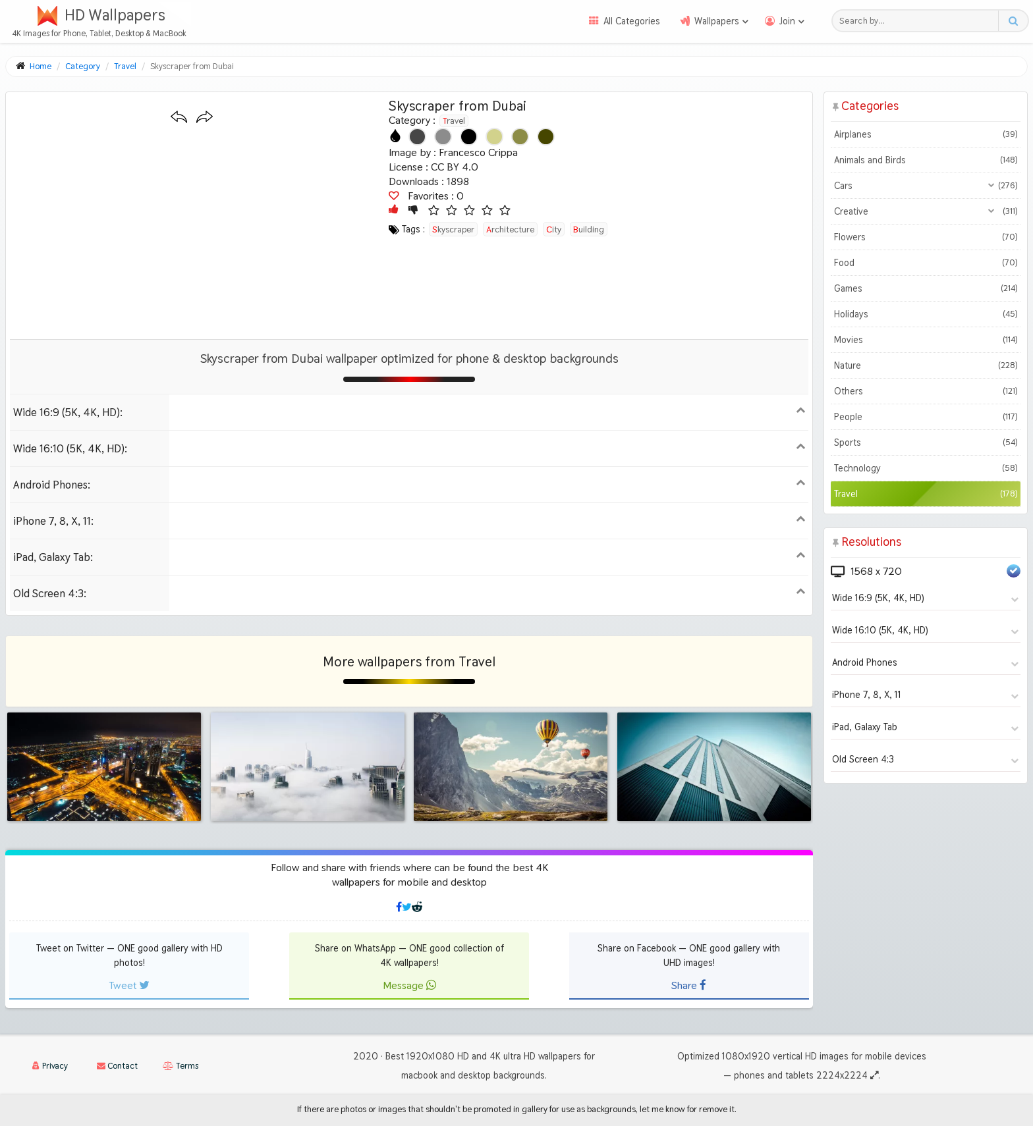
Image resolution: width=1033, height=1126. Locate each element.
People (925, 417)
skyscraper (453, 229)
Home (40, 66)
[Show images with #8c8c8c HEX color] (443, 137)
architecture (510, 229)
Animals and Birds (925, 160)
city (553, 229)
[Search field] (918, 21)
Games (925, 288)
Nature (925, 365)
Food (925, 262)
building (588, 229)
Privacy (50, 1065)
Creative (925, 211)
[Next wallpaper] (204, 117)
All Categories (631, 21)
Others (925, 391)
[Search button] (1013, 21)
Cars (925, 185)
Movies (925, 340)
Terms (180, 1065)
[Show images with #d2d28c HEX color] (494, 137)
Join (787, 21)
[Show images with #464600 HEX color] (546, 137)
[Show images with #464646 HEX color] (417, 137)
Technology (925, 468)
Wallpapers (716, 21)
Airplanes (925, 134)
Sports (925, 442)
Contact (117, 1065)
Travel (454, 120)
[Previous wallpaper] (179, 117)
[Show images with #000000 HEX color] (469, 137)
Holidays (925, 314)
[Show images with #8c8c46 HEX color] (520, 137)
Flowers (925, 237)
